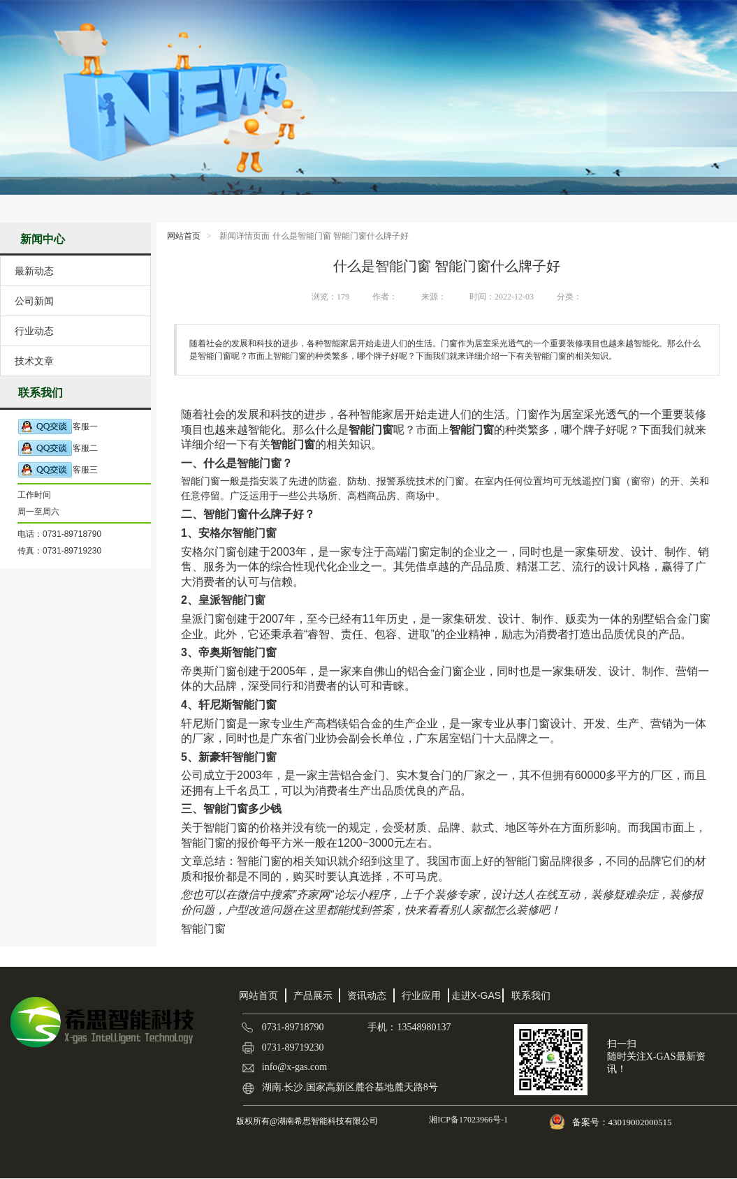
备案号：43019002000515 (623, 1122)
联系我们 (530, 995)
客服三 (57, 470)
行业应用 (421, 995)
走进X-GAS (476, 995)
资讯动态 (366, 995)
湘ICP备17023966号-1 (467, 1120)
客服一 (57, 427)
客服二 (57, 448)
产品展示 (313, 995)
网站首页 (183, 236)
